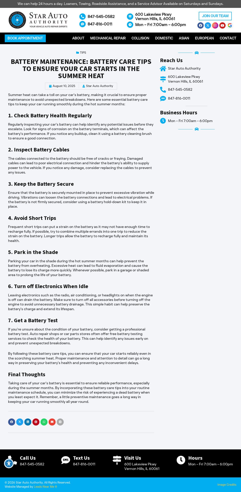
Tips (83, 52)
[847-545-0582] (82, 16)
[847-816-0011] (82, 24)
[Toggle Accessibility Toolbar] (9, 463)
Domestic (164, 38)
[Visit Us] (117, 460)
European (204, 38)
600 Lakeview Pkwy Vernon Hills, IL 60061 (155, 16)
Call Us (28, 458)
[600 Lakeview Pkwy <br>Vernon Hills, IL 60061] (130, 16)
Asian (184, 38)
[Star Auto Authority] (163, 69)
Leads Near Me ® (45, 486)
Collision (140, 38)
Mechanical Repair (108, 38)
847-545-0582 (101, 16)
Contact (228, 38)
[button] (25, 38)
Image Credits (227, 484)
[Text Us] (65, 460)
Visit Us (132, 458)
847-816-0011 (100, 24)
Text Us (81, 458)
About (78, 38)
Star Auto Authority (184, 68)
